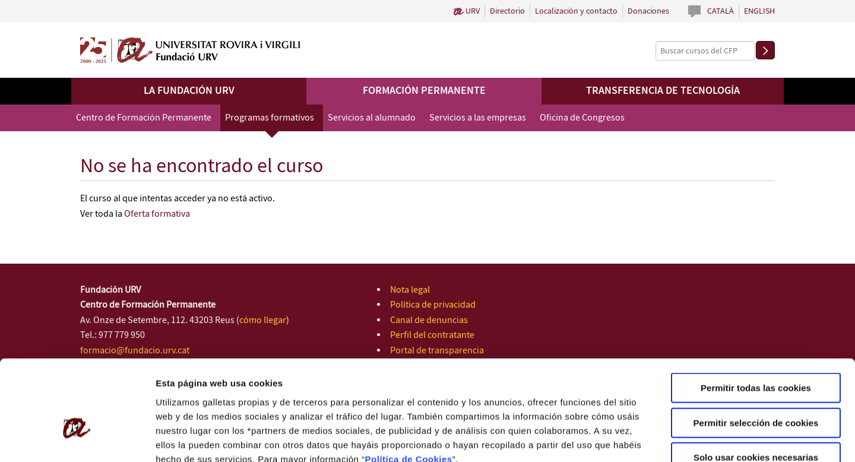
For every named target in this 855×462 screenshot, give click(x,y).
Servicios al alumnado (372, 118)
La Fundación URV (189, 91)
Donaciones (648, 11)
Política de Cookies (408, 387)
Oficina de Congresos (582, 118)
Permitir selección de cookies (756, 352)
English (759, 11)
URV (473, 11)
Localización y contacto (576, 11)
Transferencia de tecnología (663, 91)
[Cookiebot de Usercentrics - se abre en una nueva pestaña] (77, 439)
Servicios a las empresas (477, 118)
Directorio (507, 11)
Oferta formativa (157, 214)
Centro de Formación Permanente (143, 118)
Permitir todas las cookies (756, 317)
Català (720, 11)
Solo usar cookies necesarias (756, 386)
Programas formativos (269, 118)
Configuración (633, 438)
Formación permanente (424, 91)
